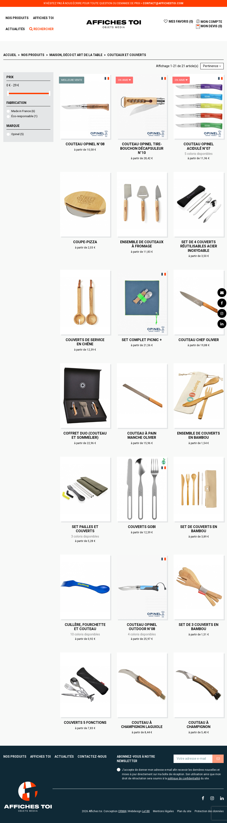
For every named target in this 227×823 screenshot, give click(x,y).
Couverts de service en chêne (85, 342)
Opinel (17, 134)
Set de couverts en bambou (198, 529)
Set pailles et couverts (85, 529)
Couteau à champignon (198, 724)
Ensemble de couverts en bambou (198, 435)
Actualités (64, 756)
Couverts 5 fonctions (85, 722)
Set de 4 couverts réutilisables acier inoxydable (198, 246)
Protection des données (209, 811)
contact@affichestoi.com (163, 3)
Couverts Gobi (142, 527)
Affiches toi (40, 756)
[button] (43, 17)
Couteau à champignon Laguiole (141, 724)
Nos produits (14, 756)
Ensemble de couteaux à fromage (141, 244)
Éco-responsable (24, 116)
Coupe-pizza (85, 242)
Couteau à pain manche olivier (141, 435)
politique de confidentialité (184, 778)
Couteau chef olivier (198, 340)
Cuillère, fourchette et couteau (85, 627)
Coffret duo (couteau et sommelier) (85, 435)
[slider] (8, 93)
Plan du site (184, 811)
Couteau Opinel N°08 (85, 144)
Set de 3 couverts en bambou (198, 627)
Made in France (23, 111)
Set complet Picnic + (142, 340)
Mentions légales (163, 811)
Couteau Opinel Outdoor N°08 (142, 627)
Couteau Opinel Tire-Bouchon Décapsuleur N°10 (141, 148)
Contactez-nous (92, 756)
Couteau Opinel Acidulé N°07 (199, 146)
